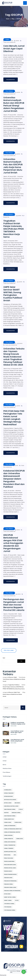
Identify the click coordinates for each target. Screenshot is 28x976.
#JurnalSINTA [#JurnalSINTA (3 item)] (7, 789)
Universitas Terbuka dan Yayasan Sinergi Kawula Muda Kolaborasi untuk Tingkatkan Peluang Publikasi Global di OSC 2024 (13, 356)
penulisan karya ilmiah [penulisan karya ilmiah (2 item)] (10, 864)
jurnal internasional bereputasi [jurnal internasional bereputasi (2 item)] (12, 828)
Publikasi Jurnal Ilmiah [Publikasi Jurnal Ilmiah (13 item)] (10, 887)
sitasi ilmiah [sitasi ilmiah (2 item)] (7, 893)
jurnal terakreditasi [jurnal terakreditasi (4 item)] (9, 845)
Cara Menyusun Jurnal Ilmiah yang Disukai (17, 740)
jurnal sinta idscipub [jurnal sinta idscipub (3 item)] (9, 841)
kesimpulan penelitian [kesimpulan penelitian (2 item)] (10, 851)
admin (16, 40)
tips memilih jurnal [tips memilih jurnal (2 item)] (9, 903)
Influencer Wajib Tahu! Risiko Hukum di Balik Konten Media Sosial (14, 679)
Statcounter (3, 975)
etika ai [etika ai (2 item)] (21, 809)
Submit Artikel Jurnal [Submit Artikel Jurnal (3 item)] (10, 897)
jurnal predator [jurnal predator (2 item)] (8, 838)
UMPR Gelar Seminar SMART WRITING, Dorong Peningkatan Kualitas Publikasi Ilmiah (12, 294)
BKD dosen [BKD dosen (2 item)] (17, 802)
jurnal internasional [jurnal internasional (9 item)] (9, 825)
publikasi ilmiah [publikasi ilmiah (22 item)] (8, 877)
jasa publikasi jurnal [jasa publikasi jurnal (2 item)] (9, 815)
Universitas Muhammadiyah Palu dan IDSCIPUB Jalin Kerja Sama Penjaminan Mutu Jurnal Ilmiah (13, 166)
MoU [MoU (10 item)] (15, 854)
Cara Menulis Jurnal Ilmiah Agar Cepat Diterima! (13, 48)
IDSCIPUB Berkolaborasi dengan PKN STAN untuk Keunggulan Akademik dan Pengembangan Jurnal (13, 543)
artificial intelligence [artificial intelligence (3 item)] (10, 799)
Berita (4, 764)
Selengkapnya (10, 79)
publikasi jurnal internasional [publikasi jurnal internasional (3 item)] (12, 890)
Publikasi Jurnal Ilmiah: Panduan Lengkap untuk (18, 723)
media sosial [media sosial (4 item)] (7, 854)
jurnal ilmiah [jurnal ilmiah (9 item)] (7, 822)
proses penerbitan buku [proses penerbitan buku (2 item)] (10, 874)
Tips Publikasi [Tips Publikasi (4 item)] (7, 906)
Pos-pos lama (9, 650)
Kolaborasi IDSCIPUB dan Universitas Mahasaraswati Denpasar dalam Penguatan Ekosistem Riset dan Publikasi (14, 478)
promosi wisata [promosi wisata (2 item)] (8, 871)
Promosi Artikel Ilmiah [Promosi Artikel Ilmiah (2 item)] (10, 867)
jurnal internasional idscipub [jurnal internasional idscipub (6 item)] (12, 832)
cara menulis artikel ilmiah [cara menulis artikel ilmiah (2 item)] (11, 806)
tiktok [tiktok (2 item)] (16, 900)
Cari (4, 658)
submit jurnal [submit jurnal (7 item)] (8, 900)
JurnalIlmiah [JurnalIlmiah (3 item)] (17, 822)
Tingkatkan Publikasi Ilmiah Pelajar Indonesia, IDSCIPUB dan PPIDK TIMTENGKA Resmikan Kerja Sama (13, 228)
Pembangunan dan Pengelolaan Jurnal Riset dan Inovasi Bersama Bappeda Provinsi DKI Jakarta (13, 605)
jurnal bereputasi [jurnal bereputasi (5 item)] (9, 819)
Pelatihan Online (7, 768)
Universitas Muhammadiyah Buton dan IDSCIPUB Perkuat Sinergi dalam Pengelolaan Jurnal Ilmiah (13, 104)
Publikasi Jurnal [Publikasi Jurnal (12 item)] (8, 884)
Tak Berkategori (7, 776)
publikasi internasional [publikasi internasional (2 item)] (10, 880)
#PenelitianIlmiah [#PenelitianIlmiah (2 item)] (8, 793)
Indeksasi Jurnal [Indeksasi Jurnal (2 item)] (16, 812)
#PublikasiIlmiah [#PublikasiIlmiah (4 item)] (8, 796)
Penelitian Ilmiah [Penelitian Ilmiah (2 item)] (8, 858)
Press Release (6, 772)
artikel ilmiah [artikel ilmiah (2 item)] (7, 802)
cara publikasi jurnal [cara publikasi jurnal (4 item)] (9, 809)
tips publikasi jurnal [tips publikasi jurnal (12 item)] (9, 910)
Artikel (4, 757)
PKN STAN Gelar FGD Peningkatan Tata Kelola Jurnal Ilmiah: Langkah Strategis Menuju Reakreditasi (13, 418)
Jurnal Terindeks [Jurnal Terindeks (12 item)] (8, 848)
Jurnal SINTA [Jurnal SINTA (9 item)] (19, 838)
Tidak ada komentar (10, 345)
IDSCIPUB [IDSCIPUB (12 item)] (6, 812)
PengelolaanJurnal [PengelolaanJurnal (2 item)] (9, 861)
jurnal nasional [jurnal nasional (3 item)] (8, 835)
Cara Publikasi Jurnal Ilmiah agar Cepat (17, 731)
